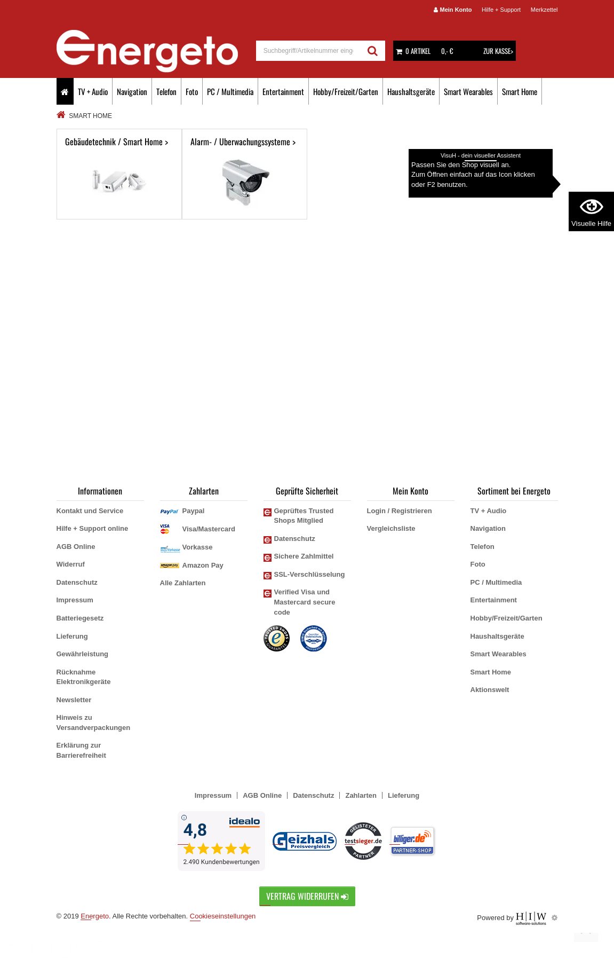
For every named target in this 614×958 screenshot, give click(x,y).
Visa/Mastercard (209, 529)
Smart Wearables (468, 91)
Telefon (166, 91)
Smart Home (519, 91)
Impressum (75, 600)
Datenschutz (77, 582)
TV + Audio (93, 91)
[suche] (308, 51)
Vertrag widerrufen (307, 896)
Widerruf (71, 564)
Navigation (132, 91)
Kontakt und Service (90, 511)
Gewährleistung (83, 654)
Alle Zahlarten (183, 583)
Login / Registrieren (399, 511)
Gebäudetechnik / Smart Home (119, 174)
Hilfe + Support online (93, 528)
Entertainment (283, 91)
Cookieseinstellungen (223, 916)
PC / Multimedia (230, 91)
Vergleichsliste (391, 528)
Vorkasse (197, 547)
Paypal (193, 511)
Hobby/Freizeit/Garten (345, 91)
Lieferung (72, 636)
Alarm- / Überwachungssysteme (244, 174)
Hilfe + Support (501, 9)
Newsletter (74, 700)
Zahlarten (361, 795)
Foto (192, 91)
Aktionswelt (490, 690)
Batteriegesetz (80, 618)
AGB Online (76, 547)
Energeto (95, 916)
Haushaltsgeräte (411, 91)
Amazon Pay (203, 565)
